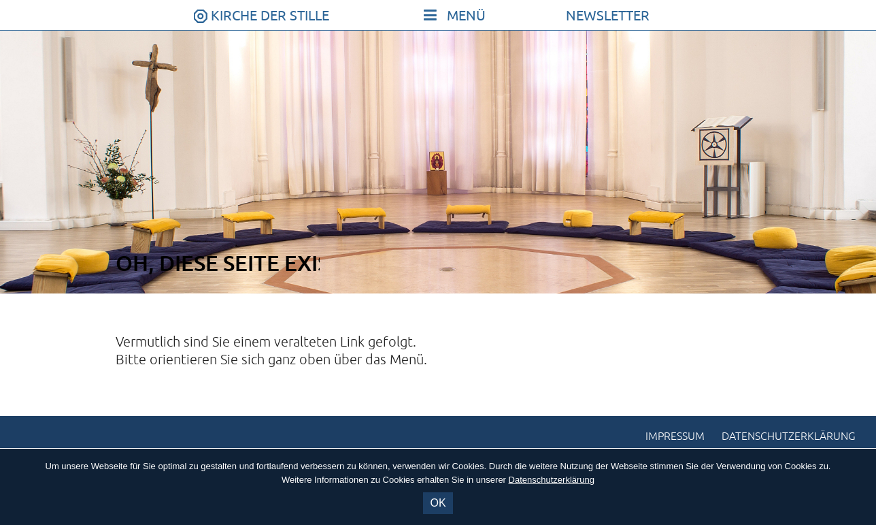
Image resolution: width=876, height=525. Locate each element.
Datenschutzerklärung (789, 436)
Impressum (675, 436)
